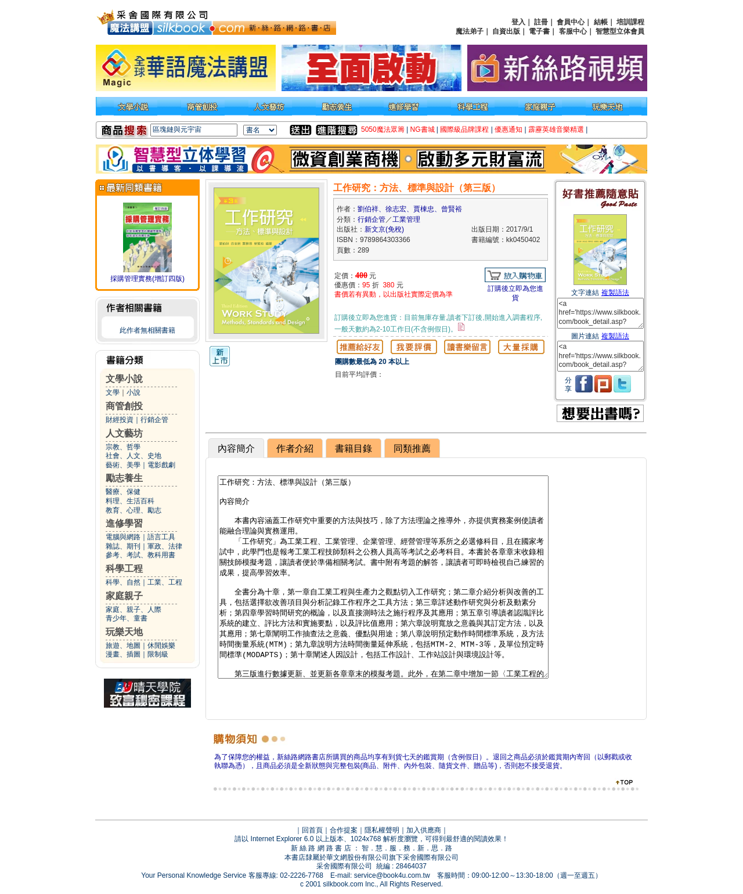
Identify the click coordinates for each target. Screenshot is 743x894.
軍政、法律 (164, 546)
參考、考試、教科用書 (140, 555)
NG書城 (422, 129)
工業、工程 (164, 582)
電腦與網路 (123, 537)
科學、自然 (123, 582)
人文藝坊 (124, 433)
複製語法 (615, 293)
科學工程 (124, 569)
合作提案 (344, 830)
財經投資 (120, 420)
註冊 (541, 22)
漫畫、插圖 (123, 654)
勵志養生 (124, 478)
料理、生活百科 (130, 501)
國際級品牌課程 (464, 129)
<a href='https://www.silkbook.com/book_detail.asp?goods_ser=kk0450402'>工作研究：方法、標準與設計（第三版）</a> (600, 313)
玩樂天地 (124, 632)
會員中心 (571, 22)
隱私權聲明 (382, 830)
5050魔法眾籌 (383, 129)
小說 (133, 392)
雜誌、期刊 (123, 546)
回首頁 (312, 830)
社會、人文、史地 (133, 456)
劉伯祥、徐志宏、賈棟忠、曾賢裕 (410, 209)
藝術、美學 (123, 465)
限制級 (157, 654)
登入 (518, 22)
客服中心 (573, 31)
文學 (113, 392)
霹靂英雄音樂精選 (556, 129)
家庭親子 (124, 596)
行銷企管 (154, 420)
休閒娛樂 (161, 645)
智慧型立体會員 (620, 31)
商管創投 (124, 406)
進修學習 (124, 523)
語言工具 (161, 537)
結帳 (601, 22)
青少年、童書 (126, 618)
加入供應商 (423, 830)
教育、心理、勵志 (133, 510)
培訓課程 (630, 22)
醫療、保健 (123, 492)
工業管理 (406, 219)
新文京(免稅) (384, 229)
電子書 (539, 31)
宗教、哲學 (123, 447)
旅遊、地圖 (123, 645)
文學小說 (124, 379)
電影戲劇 (161, 465)
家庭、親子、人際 (133, 609)
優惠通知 (508, 129)
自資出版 (506, 31)
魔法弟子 (470, 31)
